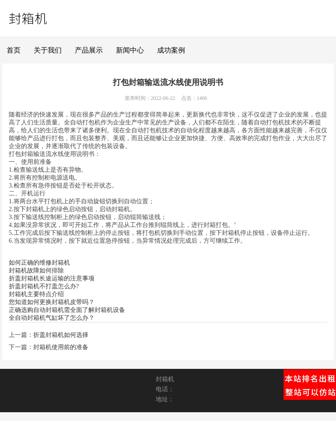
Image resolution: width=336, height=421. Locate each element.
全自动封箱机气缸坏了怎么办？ (51, 318)
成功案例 (171, 50)
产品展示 (89, 50)
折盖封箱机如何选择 (60, 335)
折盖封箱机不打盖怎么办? (44, 286)
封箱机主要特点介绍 (36, 294)
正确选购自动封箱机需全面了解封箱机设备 (67, 310)
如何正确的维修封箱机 (39, 262)
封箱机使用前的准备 (60, 347)
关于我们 (48, 50)
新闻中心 (130, 50)
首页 (14, 50)
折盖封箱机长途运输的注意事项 (51, 278)
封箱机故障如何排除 (36, 270)
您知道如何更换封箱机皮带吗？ (51, 302)
